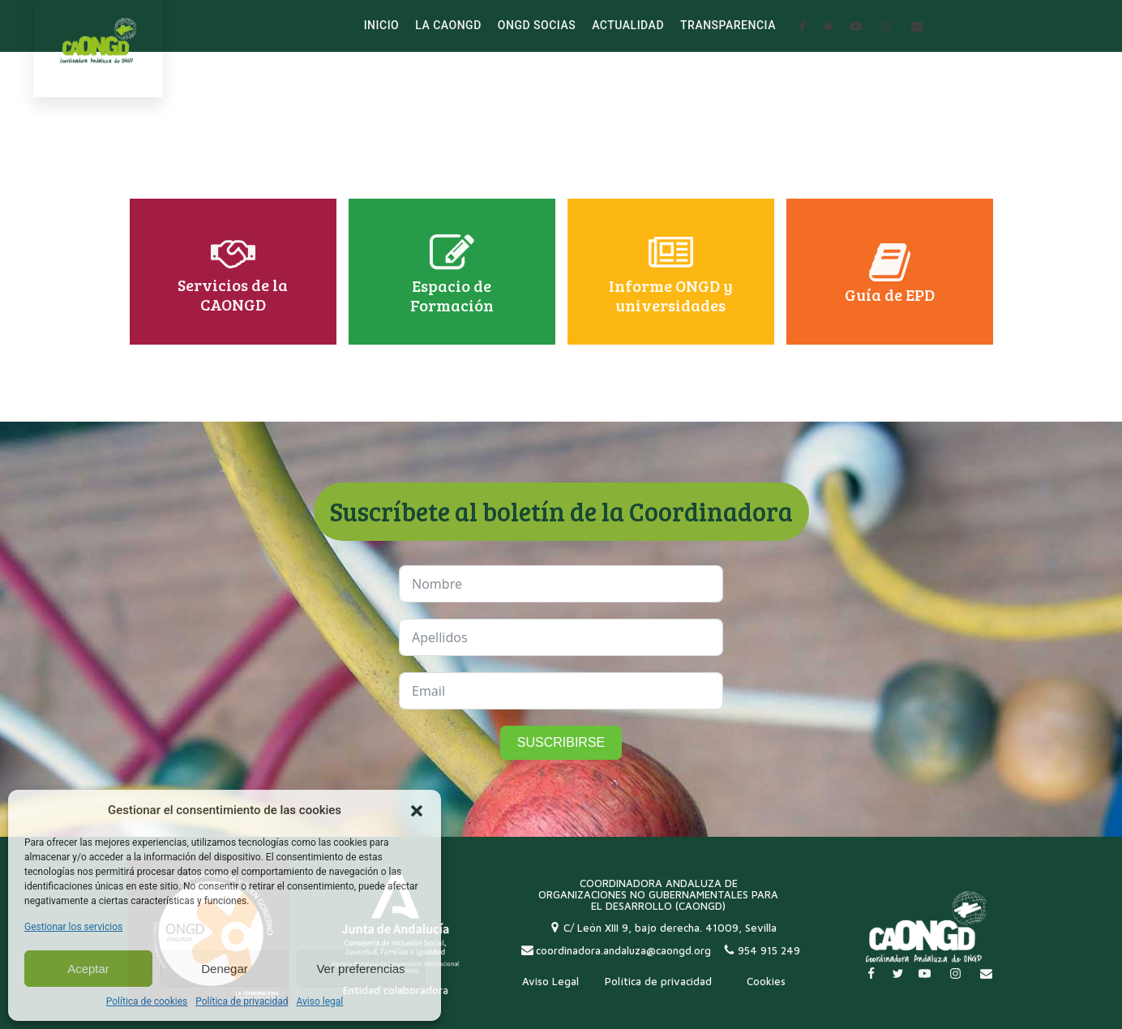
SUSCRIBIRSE (561, 742)
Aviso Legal (550, 981)
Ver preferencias (360, 968)
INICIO (382, 25)
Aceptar (88, 968)
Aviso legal (319, 1001)
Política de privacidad (241, 1001)
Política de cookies (147, 1001)
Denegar (224, 968)
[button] (417, 811)
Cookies (766, 981)
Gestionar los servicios (73, 927)
